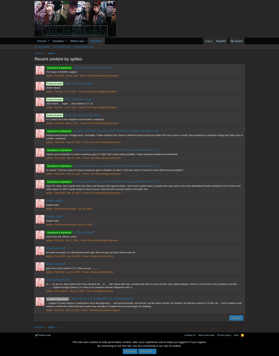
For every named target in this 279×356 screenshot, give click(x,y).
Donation (58, 40)
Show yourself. (57, 248)
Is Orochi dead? (71, 232)
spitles (50, 75)
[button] (48, 41)
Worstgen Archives (104, 291)
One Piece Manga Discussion (104, 75)
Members (96, 40)
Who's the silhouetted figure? (80, 67)
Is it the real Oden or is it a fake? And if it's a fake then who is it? (103, 131)
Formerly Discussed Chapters (105, 310)
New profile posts (62, 47)
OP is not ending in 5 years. (74, 115)
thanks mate (55, 216)
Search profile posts (83, 47)
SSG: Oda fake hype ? (71, 83)
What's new (77, 40)
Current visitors (42, 47)
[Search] (236, 41)
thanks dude (55, 200)
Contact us (189, 335)
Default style (43, 335)
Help (236, 335)
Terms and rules (206, 335)
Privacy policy (224, 335)
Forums (41, 40)
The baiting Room (59, 279)
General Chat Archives (102, 256)
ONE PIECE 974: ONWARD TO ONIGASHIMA (90, 299)
